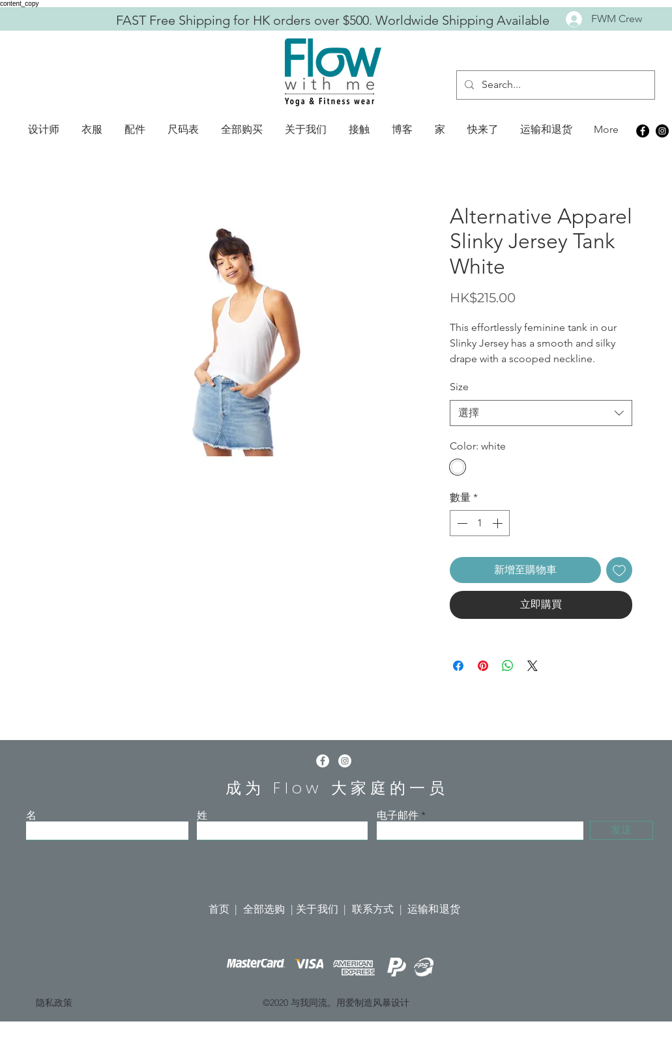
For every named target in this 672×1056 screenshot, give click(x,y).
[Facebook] (642, 130)
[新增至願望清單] (619, 570)
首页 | (226, 909)
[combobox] (541, 413)
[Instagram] (662, 130)
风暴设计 (391, 1002)
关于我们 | (323, 909)
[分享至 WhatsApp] (508, 666)
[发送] (621, 830)
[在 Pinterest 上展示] (483, 666)
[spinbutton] (479, 523)
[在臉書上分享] (458, 666)
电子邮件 (397, 815)
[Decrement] (461, 523)
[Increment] (498, 523)
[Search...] (554, 85)
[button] (43, 129)
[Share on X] (532, 666)
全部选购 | (269, 909)
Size (459, 386)
